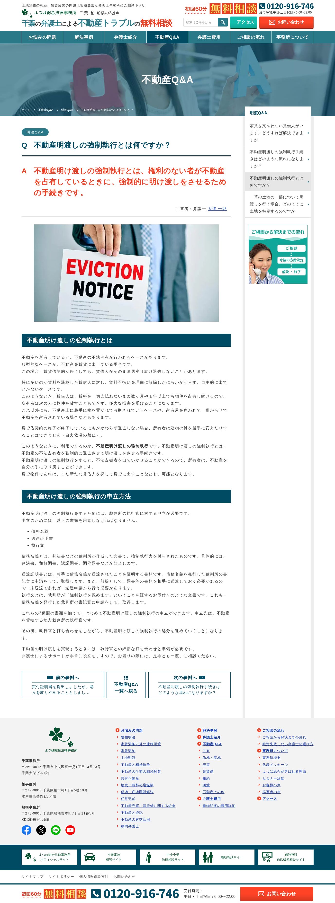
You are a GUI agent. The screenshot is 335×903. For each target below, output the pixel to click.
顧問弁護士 (130, 826)
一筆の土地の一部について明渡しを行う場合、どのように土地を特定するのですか (277, 204)
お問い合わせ (125, 876)
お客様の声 (272, 785)
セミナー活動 (273, 778)
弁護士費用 (209, 37)
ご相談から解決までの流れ (284, 737)
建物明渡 (128, 737)
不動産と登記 (132, 812)
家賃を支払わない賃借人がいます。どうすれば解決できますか (277, 133)
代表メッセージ (275, 765)
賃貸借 (208, 771)
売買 (206, 765)
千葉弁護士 (97, 23)
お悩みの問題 (42, 37)
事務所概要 (272, 758)
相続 (206, 778)
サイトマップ (33, 876)
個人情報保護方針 (94, 876)
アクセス (270, 799)
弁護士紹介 (125, 37)
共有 (206, 751)
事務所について (292, 37)
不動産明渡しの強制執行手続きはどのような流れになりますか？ (277, 159)
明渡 (206, 785)
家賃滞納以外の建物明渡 (141, 744)
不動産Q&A (167, 37)
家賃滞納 (128, 751)
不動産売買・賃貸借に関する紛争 (148, 806)
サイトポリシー (61, 876)
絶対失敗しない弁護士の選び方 (288, 744)
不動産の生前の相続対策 (141, 771)
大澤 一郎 (217, 209)
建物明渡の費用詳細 (219, 806)
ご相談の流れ (251, 37)
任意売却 (128, 799)
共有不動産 (130, 778)
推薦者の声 (272, 792)
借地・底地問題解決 (137, 792)
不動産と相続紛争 (135, 765)
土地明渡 (128, 758)
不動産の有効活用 (135, 819)
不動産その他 (214, 792)
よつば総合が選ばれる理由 (284, 771)
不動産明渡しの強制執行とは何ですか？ (277, 181)
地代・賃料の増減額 (137, 785)
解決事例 (84, 37)
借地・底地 (212, 758)
